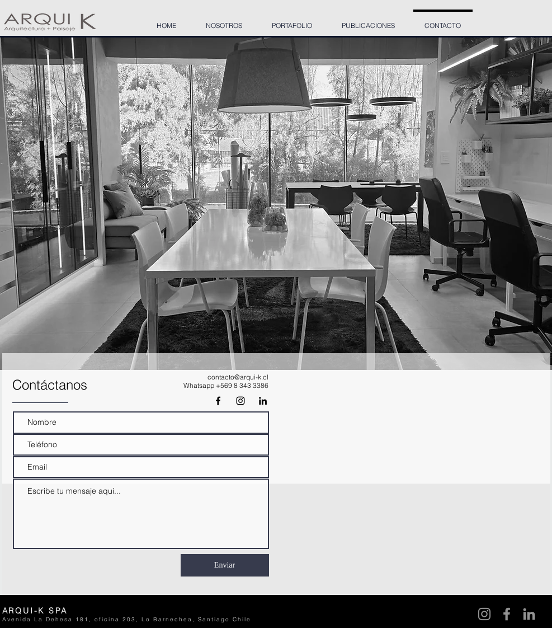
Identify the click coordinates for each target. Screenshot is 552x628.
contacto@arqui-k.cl (237, 377)
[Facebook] (506, 614)
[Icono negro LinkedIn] (262, 400)
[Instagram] (484, 614)
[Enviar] (225, 565)
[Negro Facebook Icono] (218, 400)
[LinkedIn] (529, 614)
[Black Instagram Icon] (240, 400)
